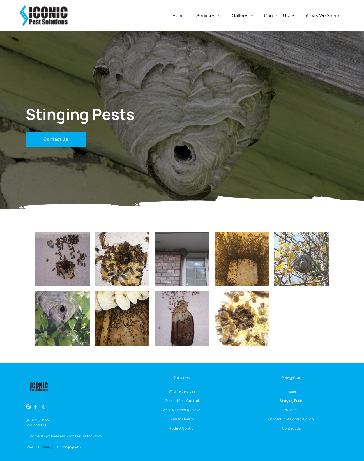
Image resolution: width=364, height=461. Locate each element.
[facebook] (36, 407)
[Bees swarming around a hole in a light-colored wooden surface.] (122, 259)
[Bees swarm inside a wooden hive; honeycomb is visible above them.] (122, 318)
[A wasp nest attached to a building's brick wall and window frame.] (182, 259)
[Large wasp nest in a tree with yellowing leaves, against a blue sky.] (301, 259)
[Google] (28, 407)
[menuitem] (179, 15)
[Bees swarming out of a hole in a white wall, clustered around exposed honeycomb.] (182, 318)
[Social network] (43, 407)
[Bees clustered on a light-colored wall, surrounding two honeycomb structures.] (62, 259)
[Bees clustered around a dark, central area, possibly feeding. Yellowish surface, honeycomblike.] (242, 318)
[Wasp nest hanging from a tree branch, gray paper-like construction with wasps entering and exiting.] (62, 318)
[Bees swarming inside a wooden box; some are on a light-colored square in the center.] (242, 259)
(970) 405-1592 (37, 420)
